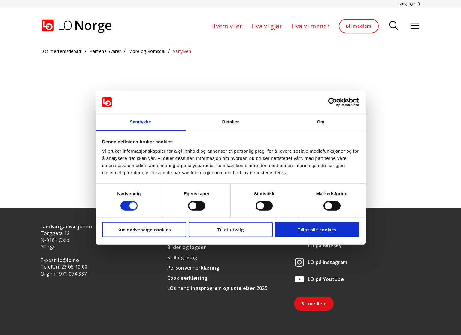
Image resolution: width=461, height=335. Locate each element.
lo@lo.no (68, 260)
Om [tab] (320, 121)
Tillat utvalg (230, 230)
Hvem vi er (226, 26)
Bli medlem (359, 26)
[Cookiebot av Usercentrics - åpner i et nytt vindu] (332, 102)
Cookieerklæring (187, 278)
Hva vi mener (310, 26)
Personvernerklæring (193, 267)
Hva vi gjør (266, 26)
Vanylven (182, 51)
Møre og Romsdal (147, 51)
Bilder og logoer (186, 247)
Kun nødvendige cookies (144, 230)
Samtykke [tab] (140, 121)
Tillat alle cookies (317, 230)
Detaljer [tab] (230, 121)
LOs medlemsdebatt (61, 51)
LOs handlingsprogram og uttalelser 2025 (217, 288)
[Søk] (394, 26)
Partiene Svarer (105, 51)
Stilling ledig (182, 257)
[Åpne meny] (415, 26)
